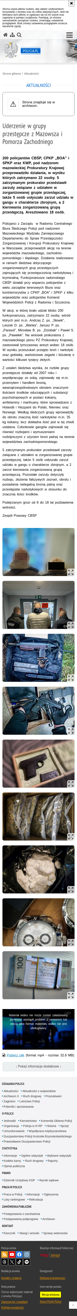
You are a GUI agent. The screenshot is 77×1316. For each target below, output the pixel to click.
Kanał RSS (4, 1254)
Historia (51, 1126)
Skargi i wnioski (29, 1233)
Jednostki (10, 1120)
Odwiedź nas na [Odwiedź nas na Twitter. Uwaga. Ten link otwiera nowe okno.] (12, 1262)
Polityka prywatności (12, 1307)
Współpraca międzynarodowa (48, 1131)
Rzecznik (9, 1233)
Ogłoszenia (51, 1194)
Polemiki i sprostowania (19, 1106)
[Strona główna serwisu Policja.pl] (5, 34)
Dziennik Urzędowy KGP (19, 1180)
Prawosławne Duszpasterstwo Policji (27, 1141)
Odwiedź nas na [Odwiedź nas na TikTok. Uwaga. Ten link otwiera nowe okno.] (19, 1262)
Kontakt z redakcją (11, 1278)
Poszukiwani (54, 1096)
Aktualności (31, 73)
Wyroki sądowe (49, 1180)
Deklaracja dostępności (52, 1278)
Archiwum (49, 1219)
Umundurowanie (14, 1131)
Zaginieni (9, 1101)
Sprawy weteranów (55, 1233)
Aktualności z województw (39, 1091)
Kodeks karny (12, 1160)
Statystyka (9, 1148)
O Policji (8, 1113)
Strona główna (11, 73)
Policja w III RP (32, 1126)
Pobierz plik (15, 1055)
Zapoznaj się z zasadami (14, 1302)
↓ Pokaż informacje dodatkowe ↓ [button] (39, 1066)
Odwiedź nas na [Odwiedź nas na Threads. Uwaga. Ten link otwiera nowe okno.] (4, 1262)
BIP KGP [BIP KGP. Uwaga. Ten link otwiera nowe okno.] (55, 1255)
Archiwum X (11, 1096)
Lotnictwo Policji (29, 1101)
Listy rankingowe (14, 1199)
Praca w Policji (12, 1187)
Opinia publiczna (14, 1166)
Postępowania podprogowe (21, 1219)
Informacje (10, 1155)
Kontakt (7, 1226)
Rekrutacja (36, 1199)
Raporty (53, 1160)
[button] (69, 35)
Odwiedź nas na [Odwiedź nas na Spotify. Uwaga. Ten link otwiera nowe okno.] (26, 1262)
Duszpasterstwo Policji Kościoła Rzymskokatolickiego (38, 1136)
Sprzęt (64, 1126)
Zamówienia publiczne (17, 1206)
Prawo (6, 1173)
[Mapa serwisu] (12, 34)
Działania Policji (13, 1084)
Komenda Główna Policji (56, 1120)
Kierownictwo (28, 1120)
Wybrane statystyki (59, 1155)
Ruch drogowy (32, 1096)
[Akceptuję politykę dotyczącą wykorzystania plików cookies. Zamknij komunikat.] (71, 3)
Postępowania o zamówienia (22, 1214)
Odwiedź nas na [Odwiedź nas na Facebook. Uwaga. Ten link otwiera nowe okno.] (19, 1254)
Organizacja (11, 1126)
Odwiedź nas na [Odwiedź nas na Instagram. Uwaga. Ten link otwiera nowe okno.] (26, 1254)
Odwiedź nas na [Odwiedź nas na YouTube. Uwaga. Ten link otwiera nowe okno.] (12, 1254)
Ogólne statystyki (32, 1155)
